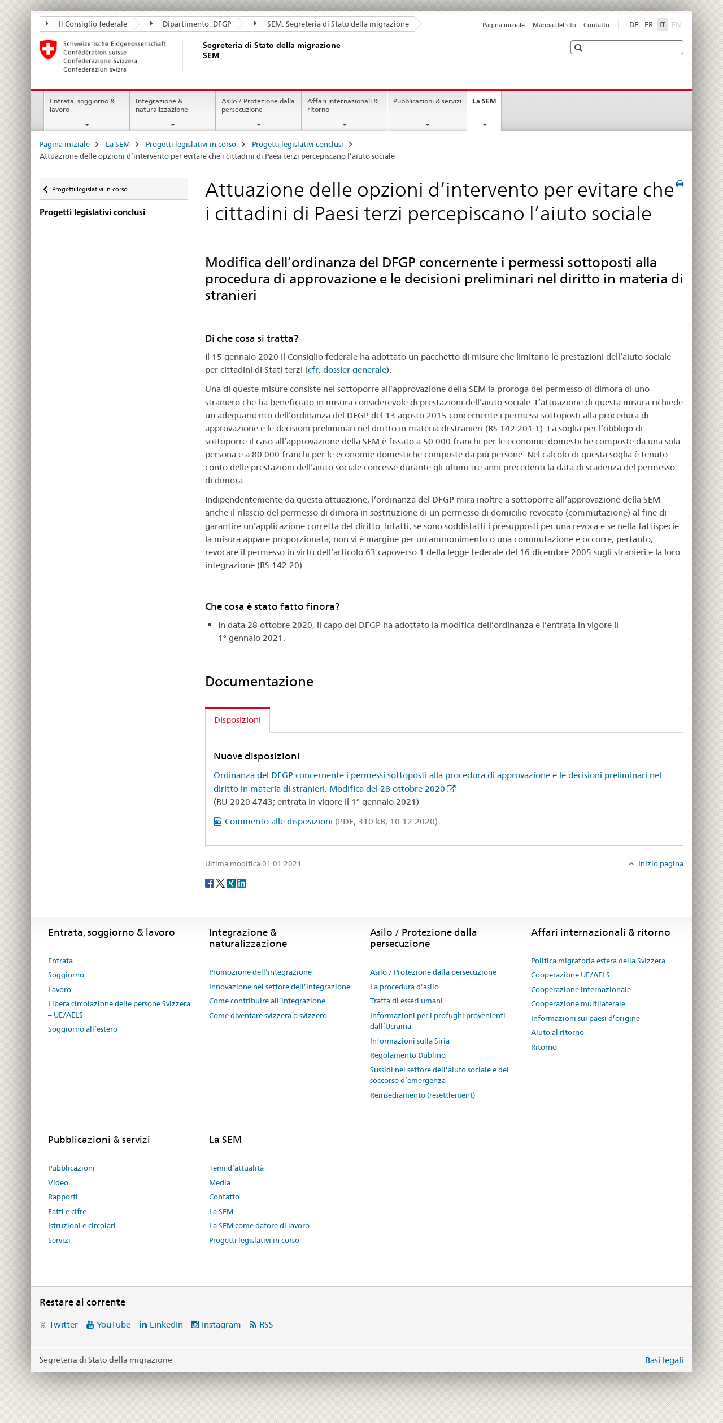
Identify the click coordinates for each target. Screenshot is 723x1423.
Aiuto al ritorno (557, 1032)
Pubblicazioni (71, 1167)
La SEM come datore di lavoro (259, 1225)
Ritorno (544, 1046)
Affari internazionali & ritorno (342, 105)
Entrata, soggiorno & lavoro (82, 105)
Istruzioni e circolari (82, 1225)
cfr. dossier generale (347, 369)
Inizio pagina (660, 863)
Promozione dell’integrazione (260, 971)
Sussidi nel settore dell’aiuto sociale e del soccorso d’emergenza (439, 1075)
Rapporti (63, 1196)
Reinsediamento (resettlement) (422, 1094)
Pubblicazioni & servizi (427, 101)
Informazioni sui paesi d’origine (585, 1018)
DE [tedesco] (633, 24)
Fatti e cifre (67, 1211)
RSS (266, 1324)
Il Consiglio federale (86, 23)
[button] (579, 48)
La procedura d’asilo (404, 986)
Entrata (60, 960)
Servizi (59, 1240)
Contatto (596, 25)
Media (219, 1182)
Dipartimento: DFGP (191, 23)
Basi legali (664, 1360)
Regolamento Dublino (408, 1054)
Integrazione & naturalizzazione (162, 105)
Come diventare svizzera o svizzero (268, 1015)
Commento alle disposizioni (331, 821)
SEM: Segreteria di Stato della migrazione (331, 23)
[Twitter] (221, 882)
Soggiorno (66, 974)
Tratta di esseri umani (406, 1000)
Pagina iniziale (503, 25)
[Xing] (232, 882)
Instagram (221, 1324)
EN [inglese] (677, 24)
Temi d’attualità (236, 1167)
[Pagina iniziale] (201, 56)
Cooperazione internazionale (581, 989)
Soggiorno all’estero (82, 1028)
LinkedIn (166, 1324)
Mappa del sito (554, 25)
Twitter (63, 1324)
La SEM (487, 104)
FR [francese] (648, 24)
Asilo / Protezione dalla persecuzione (258, 105)
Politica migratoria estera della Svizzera (598, 960)
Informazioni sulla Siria (410, 1040)
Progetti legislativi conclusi (297, 144)
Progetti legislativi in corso (191, 144)
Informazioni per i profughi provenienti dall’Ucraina (438, 1021)
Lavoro (59, 989)
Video (58, 1182)
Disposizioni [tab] (237, 719)
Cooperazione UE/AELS (570, 974)
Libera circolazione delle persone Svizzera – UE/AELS (119, 1009)
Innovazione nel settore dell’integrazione (279, 986)
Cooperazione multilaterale (578, 1003)
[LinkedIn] (241, 882)
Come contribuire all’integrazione (267, 1000)
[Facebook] (210, 882)
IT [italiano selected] (662, 24)
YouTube (113, 1324)
